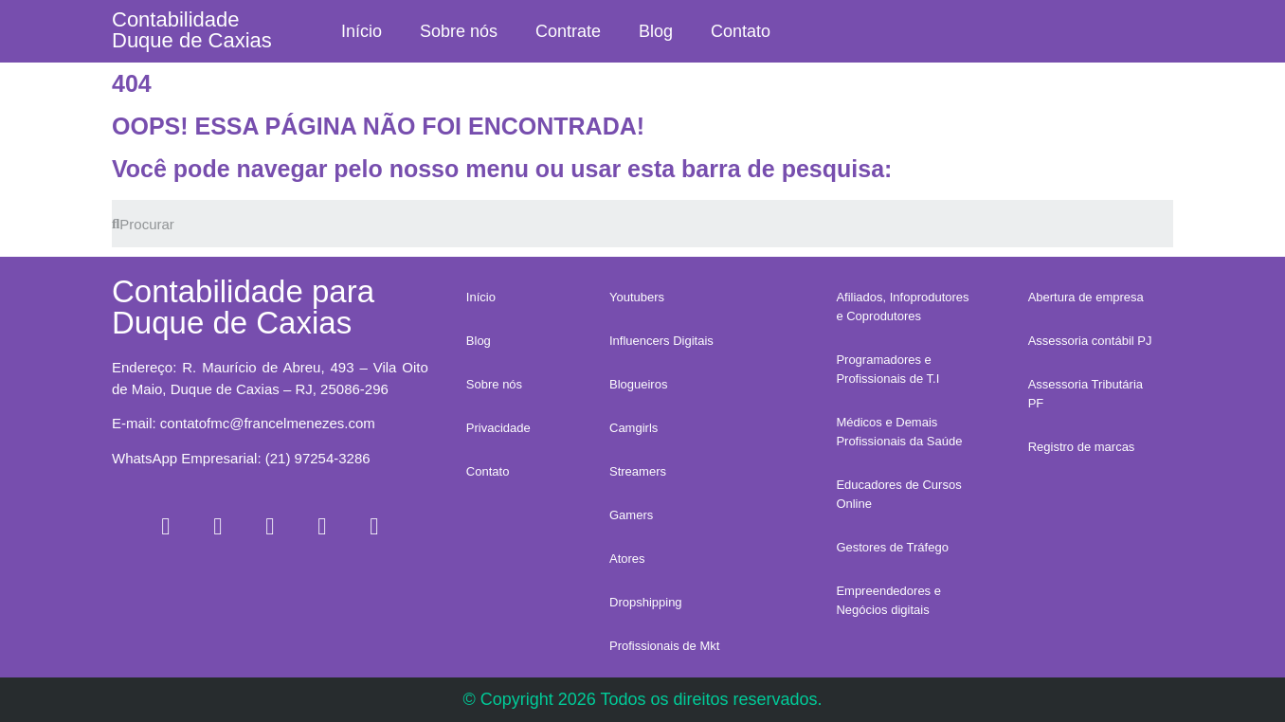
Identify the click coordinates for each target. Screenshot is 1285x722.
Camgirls (633, 428)
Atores (627, 558)
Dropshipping (645, 602)
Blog (656, 31)
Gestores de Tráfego (892, 547)
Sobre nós (459, 31)
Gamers (631, 515)
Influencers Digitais (661, 341)
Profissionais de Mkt (664, 646)
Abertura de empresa (1086, 297)
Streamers (637, 471)
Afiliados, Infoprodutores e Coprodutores (902, 306)
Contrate (568, 31)
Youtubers (636, 297)
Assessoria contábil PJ (1090, 341)
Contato (740, 31)
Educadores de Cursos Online (898, 494)
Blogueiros (638, 384)
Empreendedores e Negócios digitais (888, 600)
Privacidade (498, 428)
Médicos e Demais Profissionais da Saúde (899, 431)
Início (361, 31)
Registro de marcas (1081, 447)
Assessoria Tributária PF (1085, 393)
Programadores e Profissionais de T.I (887, 369)
